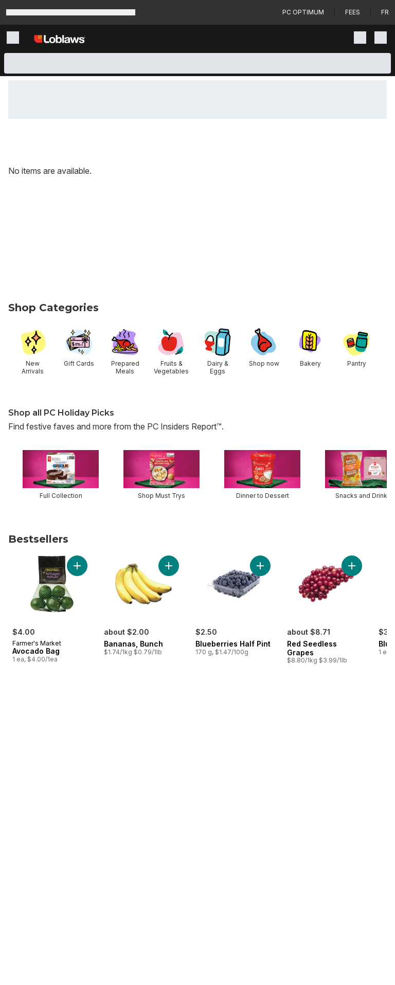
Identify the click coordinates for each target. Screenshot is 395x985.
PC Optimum (303, 12)
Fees (352, 12)
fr (385, 12)
